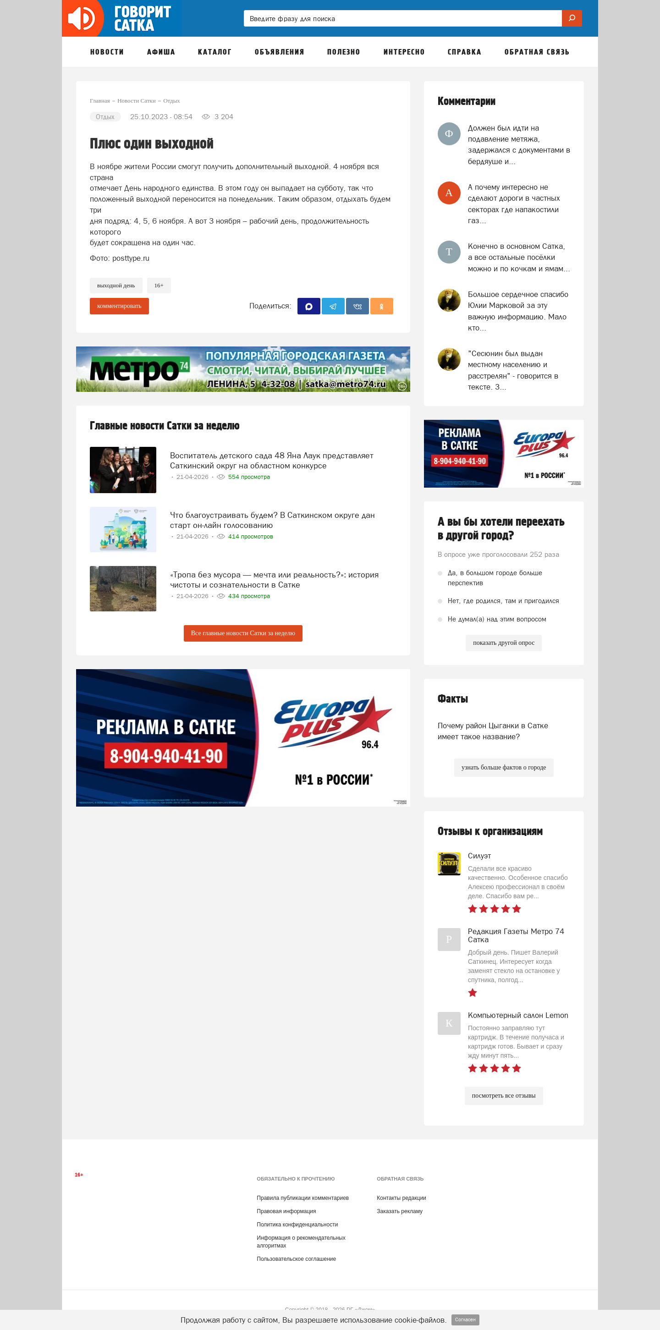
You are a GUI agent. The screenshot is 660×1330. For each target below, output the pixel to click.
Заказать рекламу (400, 1211)
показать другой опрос (503, 642)
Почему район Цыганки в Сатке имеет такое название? (493, 731)
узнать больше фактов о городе (504, 767)
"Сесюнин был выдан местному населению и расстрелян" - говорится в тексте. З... (513, 370)
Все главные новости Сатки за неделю (243, 633)
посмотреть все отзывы (504, 1095)
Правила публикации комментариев (303, 1198)
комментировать (119, 305)
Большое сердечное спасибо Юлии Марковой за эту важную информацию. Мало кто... (518, 311)
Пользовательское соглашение (296, 1259)
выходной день (116, 285)
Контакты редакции (401, 1198)
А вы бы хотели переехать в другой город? (501, 529)
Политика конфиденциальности (297, 1224)
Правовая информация (286, 1211)
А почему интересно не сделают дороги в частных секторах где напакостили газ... (514, 203)
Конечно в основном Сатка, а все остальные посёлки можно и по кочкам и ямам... (519, 257)
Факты (453, 699)
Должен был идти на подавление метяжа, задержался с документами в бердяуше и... (519, 144)
